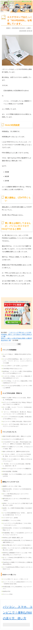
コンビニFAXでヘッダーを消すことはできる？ (15, 365)
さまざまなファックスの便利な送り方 (13, 439)
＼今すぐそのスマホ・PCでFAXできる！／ (17, 301)
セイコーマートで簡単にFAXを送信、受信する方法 (17, 421)
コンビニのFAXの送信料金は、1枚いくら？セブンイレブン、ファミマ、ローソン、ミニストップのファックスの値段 (17, 361)
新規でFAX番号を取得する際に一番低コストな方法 (17, 436)
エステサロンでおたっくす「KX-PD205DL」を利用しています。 (19, 20)
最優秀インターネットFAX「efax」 (12, 486)
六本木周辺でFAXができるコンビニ (12, 368)
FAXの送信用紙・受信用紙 (10, 471)
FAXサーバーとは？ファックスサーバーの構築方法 (17, 468)
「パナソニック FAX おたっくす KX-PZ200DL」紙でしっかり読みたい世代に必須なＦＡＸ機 (16, 334)
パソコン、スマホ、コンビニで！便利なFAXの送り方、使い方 (17, 612)
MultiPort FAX (6, 591)
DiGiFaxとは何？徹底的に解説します (13, 537)
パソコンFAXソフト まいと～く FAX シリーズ (15, 579)
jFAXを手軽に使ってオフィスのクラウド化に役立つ (17, 545)
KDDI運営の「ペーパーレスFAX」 (12, 520)
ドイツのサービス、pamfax (10, 517)
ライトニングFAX (7, 594)
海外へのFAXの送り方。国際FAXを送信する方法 (16, 451)
